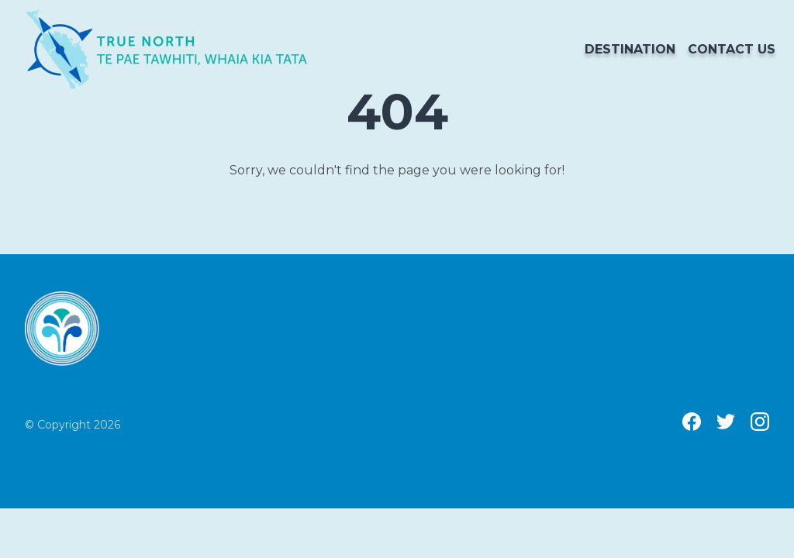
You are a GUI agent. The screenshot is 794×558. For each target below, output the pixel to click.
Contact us (731, 49)
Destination (630, 49)
